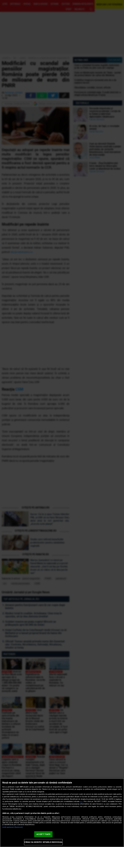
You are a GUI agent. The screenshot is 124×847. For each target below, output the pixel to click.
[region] (62, 812)
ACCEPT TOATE (43, 834)
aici (81, 801)
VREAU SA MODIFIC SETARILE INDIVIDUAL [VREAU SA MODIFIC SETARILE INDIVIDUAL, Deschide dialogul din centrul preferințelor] (43, 842)
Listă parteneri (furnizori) (12, 827)
